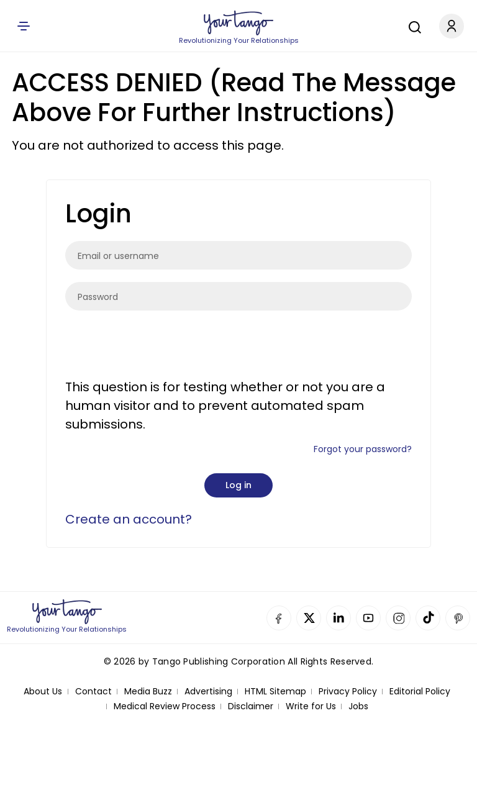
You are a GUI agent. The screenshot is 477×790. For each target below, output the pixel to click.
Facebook (278, 618)
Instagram (398, 618)
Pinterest (457, 618)
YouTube (368, 618)
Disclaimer (250, 706)
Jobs (358, 706)
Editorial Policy (419, 691)
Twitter (308, 618)
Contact (93, 691)
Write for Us (311, 706)
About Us (43, 691)
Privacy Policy (348, 691)
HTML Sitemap (275, 691)
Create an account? (128, 519)
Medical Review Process (165, 706)
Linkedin (338, 618)
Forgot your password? (363, 449)
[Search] (411, 25)
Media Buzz (148, 691)
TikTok (428, 618)
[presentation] (159, 347)
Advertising (208, 691)
